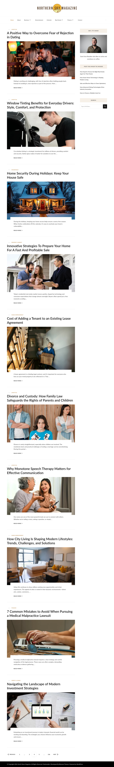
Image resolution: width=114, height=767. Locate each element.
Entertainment (39, 20)
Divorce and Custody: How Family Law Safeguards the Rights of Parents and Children (40, 398)
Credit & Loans (16, 680)
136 (49, 753)
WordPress (80, 764)
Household (14, 169)
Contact (80, 20)
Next (55, 754)
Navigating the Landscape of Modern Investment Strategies (33, 686)
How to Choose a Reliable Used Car (90, 93)
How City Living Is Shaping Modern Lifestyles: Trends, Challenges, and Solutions (40, 541)
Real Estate (58, 20)
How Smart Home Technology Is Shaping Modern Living (91, 78)
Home (12, 20)
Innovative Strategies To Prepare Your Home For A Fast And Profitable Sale (38, 248)
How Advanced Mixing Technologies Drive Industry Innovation (92, 88)
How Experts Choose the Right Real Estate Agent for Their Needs (92, 73)
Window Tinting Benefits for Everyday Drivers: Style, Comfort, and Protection (40, 105)
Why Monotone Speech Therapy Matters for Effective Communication (39, 471)
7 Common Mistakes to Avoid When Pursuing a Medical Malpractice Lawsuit (40, 614)
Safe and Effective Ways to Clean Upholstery (93, 83)
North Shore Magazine (24, 764)
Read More (18, 87)
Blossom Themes (64, 764)
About (19, 20)
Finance (69, 20)
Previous (11, 754)
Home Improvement (17, 314)
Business (26, 20)
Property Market (16, 242)
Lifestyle (49, 20)
